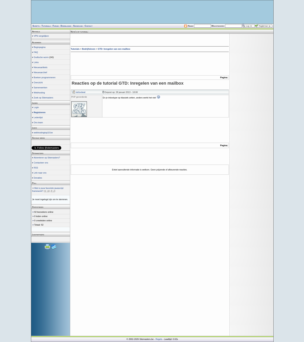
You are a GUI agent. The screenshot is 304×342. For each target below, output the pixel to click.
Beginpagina (40, 47)
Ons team (38, 122)
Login (36, 107)
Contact (88, 26)
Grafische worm (41, 57)
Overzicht (38, 82)
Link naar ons (40, 173)
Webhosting (39, 92)
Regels (158, 339)
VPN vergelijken (41, 36)
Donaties (38, 178)
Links (36, 62)
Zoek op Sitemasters (43, 97)
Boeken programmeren (45, 77)
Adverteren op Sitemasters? (47, 157)
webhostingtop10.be (43, 132)
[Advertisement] (149, 39)
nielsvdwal (81, 92)
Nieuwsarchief (40, 72)
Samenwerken (40, 87)
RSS (36, 168)
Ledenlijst (38, 117)
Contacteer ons (41, 162)
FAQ (36, 52)
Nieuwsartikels (41, 67)
